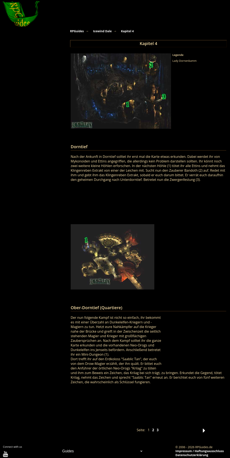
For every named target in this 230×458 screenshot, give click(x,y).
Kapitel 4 (127, 31)
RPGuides (77, 31)
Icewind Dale (102, 31)
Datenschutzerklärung (191, 455)
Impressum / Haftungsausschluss (199, 451)
